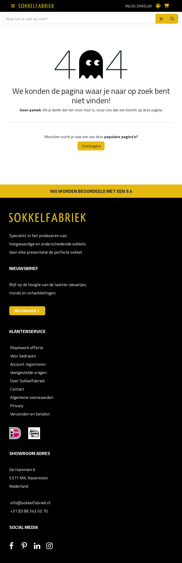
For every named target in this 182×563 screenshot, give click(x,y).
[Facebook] (15, 546)
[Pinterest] (27, 546)
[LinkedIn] (39, 546)
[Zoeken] (172, 19)
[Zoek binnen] (161, 19)
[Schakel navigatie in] (13, 6)
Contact (16, 389)
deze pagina (152, 110)
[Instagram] (52, 546)
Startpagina (91, 146)
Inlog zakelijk (138, 6)
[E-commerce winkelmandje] (168, 6)
